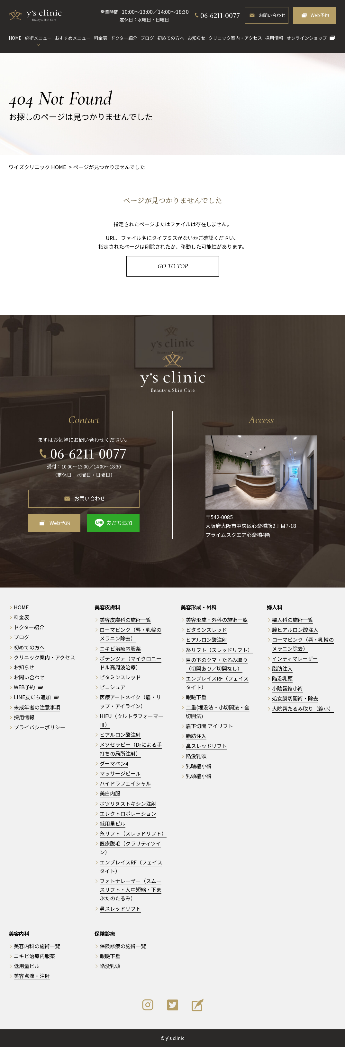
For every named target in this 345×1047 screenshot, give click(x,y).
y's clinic (175, 1038)
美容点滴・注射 (32, 976)
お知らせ (196, 38)
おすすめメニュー (73, 38)
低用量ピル (112, 823)
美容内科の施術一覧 (37, 946)
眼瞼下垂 (196, 697)
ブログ (147, 38)
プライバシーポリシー (39, 727)
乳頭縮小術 (199, 776)
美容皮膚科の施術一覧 (125, 619)
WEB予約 (28, 687)
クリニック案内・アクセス (235, 38)
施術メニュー (38, 38)
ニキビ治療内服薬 (120, 648)
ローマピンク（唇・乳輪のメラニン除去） (130, 634)
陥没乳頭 (196, 756)
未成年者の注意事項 (37, 707)
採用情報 (274, 38)
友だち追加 (119, 523)
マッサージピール (120, 773)
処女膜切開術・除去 (295, 698)
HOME (15, 38)
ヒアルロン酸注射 (120, 734)
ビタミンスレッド (120, 677)
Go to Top (173, 266)
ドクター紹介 (124, 38)
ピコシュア (112, 687)
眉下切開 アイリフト (209, 726)
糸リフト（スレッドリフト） (133, 833)
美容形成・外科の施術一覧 (217, 619)
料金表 (100, 38)
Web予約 (320, 15)
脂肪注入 (196, 736)
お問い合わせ (272, 15)
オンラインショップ (306, 38)
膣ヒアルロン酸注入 (295, 629)
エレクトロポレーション (128, 813)
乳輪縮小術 (199, 766)
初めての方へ (170, 38)
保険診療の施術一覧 (123, 946)
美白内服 (110, 793)
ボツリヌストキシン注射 (128, 803)
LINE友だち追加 (36, 697)
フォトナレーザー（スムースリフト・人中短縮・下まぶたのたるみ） (130, 889)
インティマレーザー (295, 658)
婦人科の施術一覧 (292, 619)
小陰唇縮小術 (287, 688)
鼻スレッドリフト (120, 908)
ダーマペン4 (114, 763)
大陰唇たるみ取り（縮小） (303, 708)
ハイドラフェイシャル (125, 783)
